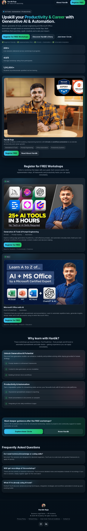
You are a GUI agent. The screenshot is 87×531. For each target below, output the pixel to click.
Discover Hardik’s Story (43, 37)
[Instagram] (41, 524)
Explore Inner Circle (23, 432)
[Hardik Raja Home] (12, 2)
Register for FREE (12, 246)
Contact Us (66, 519)
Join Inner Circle (64, 37)
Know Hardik (63, 432)
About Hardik (62, 2)
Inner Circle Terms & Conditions (50, 519)
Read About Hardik (29, 154)
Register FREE (78, 2)
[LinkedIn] (46, 524)
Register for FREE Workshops (15, 37)
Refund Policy (33, 519)
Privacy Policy (21, 519)
